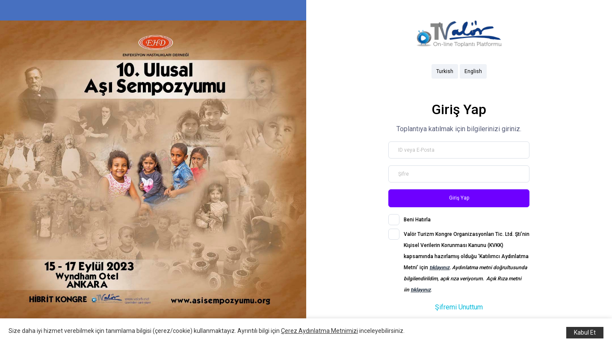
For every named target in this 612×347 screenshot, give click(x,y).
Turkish (444, 71)
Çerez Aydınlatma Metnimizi (319, 330)
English (473, 71)
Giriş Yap (459, 198)
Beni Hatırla (417, 220)
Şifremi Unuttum (459, 307)
